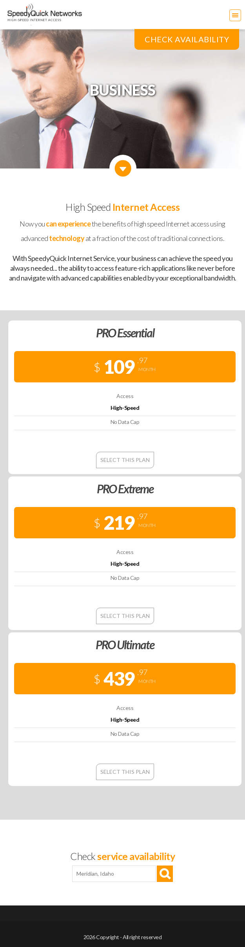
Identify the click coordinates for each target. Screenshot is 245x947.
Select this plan (125, 459)
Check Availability (187, 39)
